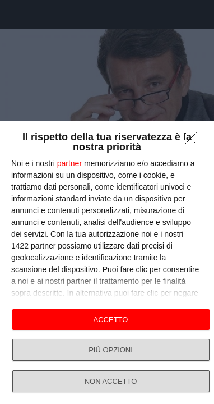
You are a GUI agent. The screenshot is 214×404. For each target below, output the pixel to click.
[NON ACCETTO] (194, 141)
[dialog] (107, 262)
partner (69, 163)
